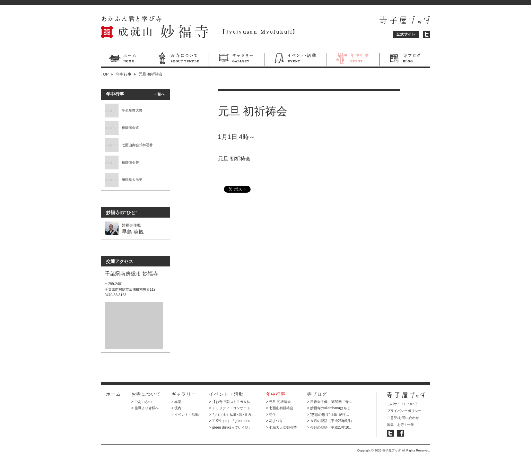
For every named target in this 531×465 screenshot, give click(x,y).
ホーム (124, 59)
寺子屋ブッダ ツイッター (390, 433)
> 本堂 (177, 402)
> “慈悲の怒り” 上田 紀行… (328, 414)
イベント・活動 (295, 59)
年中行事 (353, 59)
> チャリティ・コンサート (229, 408)
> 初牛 (271, 414)
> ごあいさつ (141, 402)
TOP (104, 74)
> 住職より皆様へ (145, 408)
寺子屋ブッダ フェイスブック (400, 433)
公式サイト (406, 34)
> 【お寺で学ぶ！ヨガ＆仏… (231, 402)
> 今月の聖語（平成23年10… (329, 427)
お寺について (178, 59)
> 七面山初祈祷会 (280, 408)
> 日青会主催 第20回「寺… (329, 402)
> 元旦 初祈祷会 (278, 402)
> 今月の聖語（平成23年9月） (330, 421)
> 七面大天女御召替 (281, 427)
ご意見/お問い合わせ (403, 418)
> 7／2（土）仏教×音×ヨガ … (232, 414)
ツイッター (426, 34)
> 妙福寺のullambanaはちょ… (330, 408)
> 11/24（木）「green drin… (231, 421)
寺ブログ (404, 59)
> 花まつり (274, 421)
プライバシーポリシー (404, 411)
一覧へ (159, 94)
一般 (410, 425)
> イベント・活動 (185, 414)
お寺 (400, 425)
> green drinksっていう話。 (230, 427)
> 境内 (177, 408)
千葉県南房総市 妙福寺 (131, 274)
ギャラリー (236, 59)
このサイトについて (402, 404)
